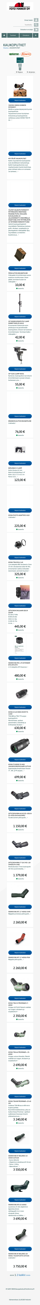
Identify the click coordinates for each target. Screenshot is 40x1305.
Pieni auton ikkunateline (18, 273)
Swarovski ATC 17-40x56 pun (19, 957)
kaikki (22, 1275)
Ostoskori (26, 35)
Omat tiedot (31, 20)
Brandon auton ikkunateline (19, 421)
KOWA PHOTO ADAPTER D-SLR (18, 515)
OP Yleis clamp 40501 (16, 374)
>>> (28, 1275)
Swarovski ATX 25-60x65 (17, 1205)
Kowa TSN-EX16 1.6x (15, 562)
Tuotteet (13, 35)
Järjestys (30, 72)
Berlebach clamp (15, 468)
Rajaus (19, 72)
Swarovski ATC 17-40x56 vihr (19, 912)
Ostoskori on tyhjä (29, 29)
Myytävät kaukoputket (17, 158)
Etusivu (5, 48)
